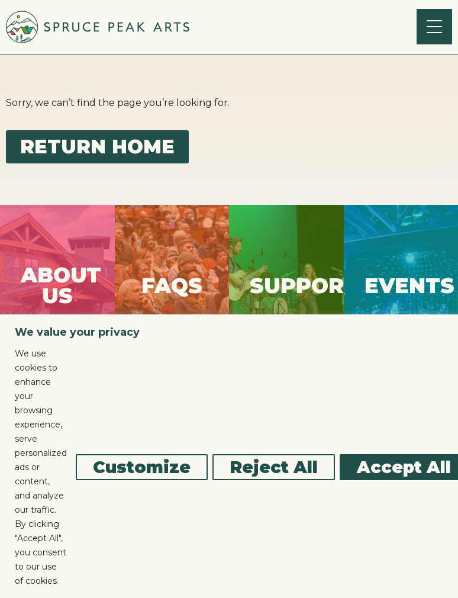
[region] (229, 456)
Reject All (274, 467)
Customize (142, 467)
